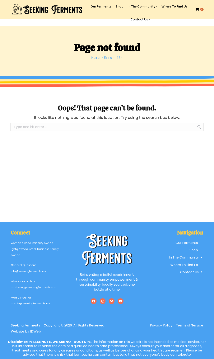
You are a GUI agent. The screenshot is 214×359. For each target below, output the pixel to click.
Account (166, 4)
